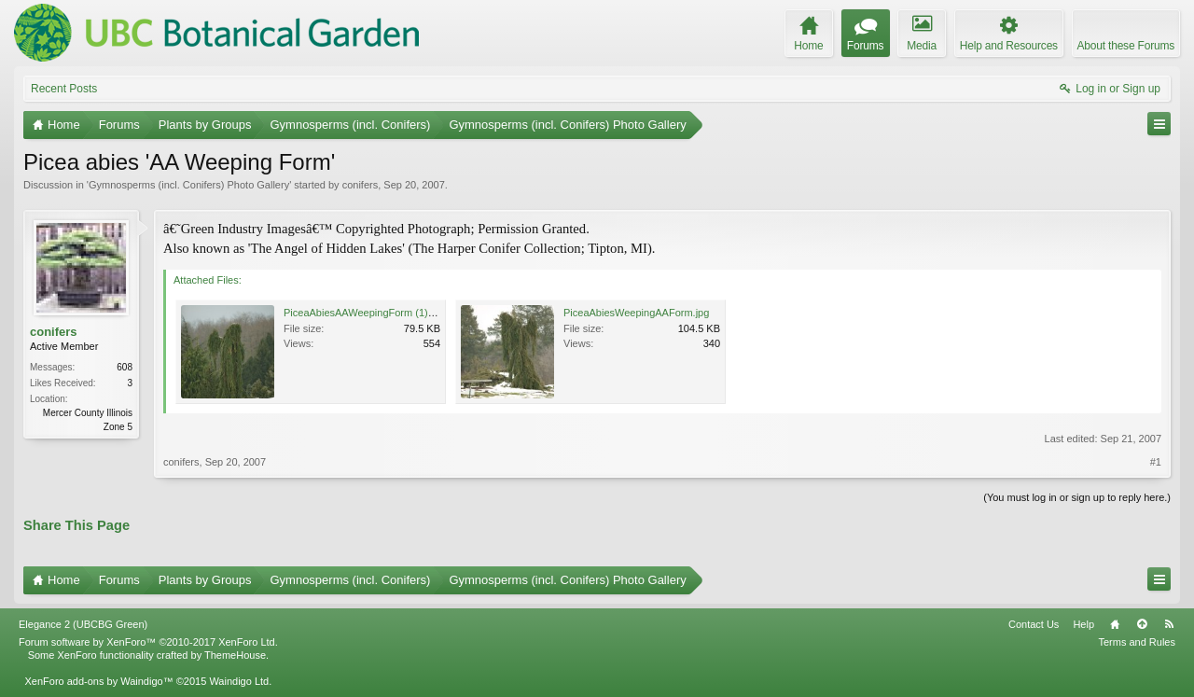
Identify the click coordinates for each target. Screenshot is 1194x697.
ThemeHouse (235, 655)
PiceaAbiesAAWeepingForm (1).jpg (364, 312)
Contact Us (1033, 624)
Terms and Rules (1136, 642)
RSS (1168, 624)
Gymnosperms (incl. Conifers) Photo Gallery (189, 184)
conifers (360, 184)
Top (1141, 624)
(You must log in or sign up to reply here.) (1077, 497)
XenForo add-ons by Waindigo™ (98, 681)
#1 (1155, 461)
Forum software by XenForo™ (148, 642)
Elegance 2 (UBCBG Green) (83, 624)
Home (1114, 624)
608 (124, 367)
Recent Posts (64, 88)
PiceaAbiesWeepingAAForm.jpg (636, 312)
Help (1083, 624)
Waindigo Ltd (239, 681)
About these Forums (1125, 45)
